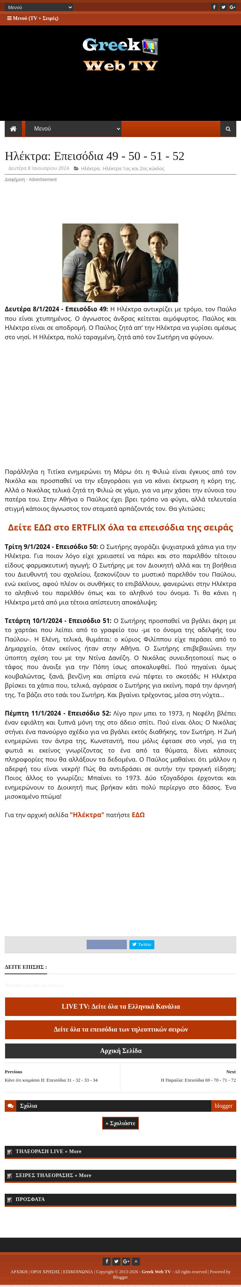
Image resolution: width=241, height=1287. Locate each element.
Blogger (120, 1279)
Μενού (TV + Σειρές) (32, 18)
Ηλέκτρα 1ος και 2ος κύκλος (134, 170)
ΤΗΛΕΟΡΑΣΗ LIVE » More (49, 1153)
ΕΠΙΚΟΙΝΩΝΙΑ (78, 1273)
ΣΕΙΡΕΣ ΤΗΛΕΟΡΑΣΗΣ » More (53, 1177)
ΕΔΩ (138, 816)
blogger (224, 1107)
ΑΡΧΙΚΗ (19, 1273)
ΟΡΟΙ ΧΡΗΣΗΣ (45, 1273)
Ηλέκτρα (90, 170)
